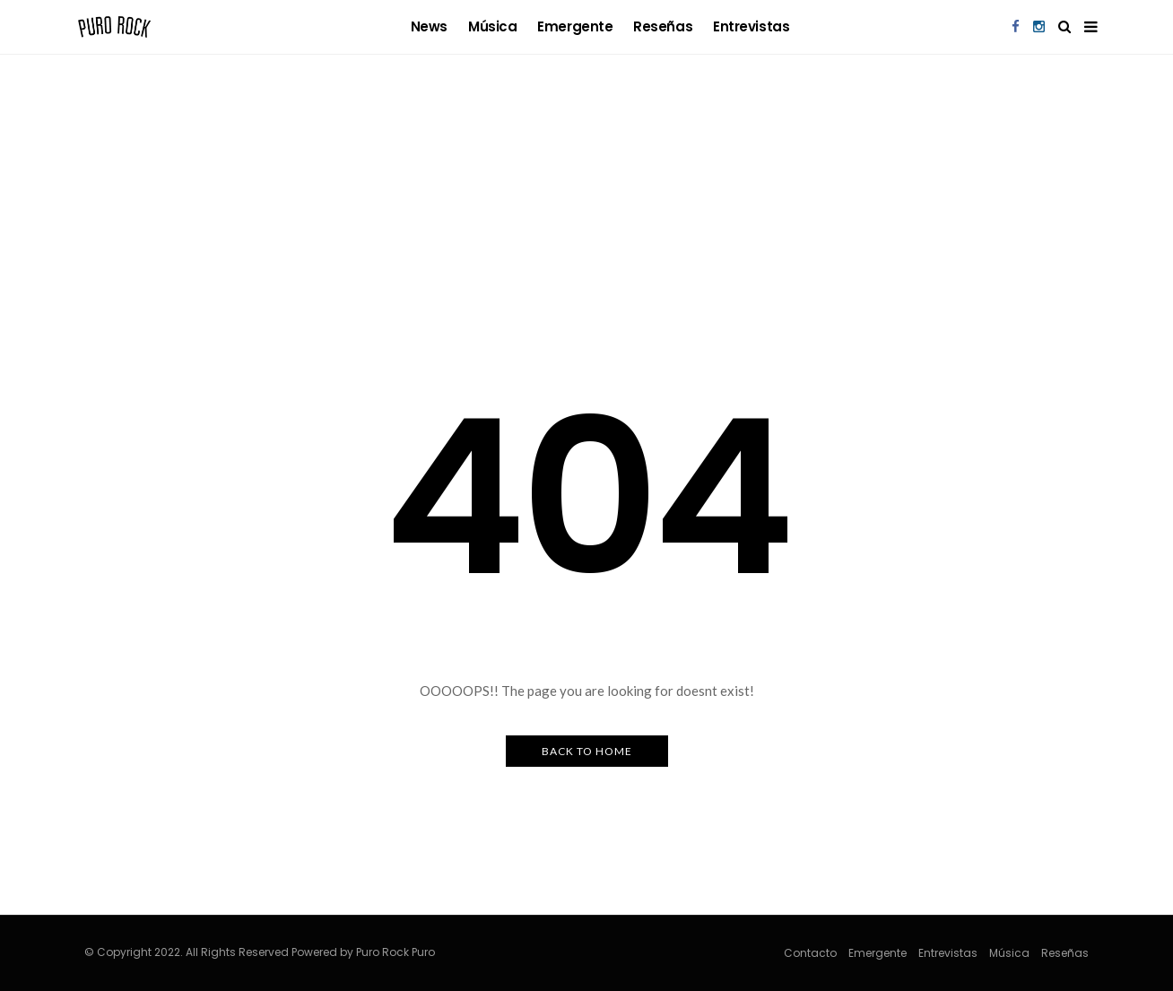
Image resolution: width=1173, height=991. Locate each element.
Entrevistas (751, 26)
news (429, 26)
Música (492, 26)
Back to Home (587, 751)
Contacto (810, 953)
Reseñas (662, 26)
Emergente (575, 26)
